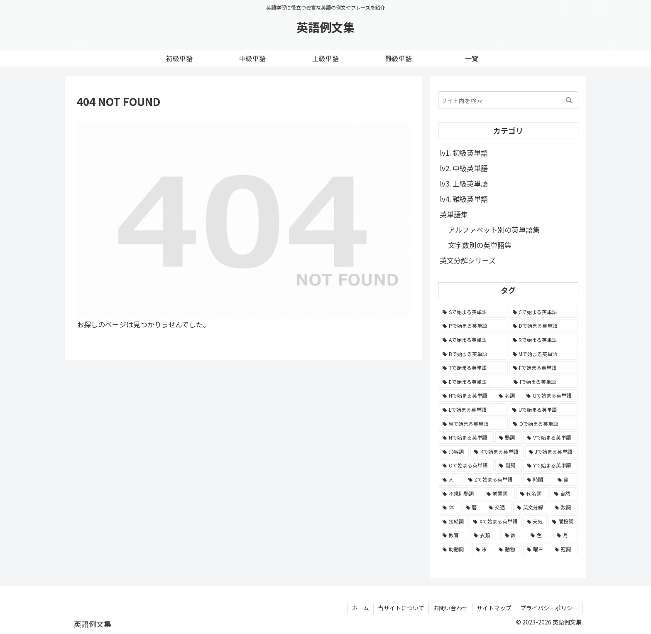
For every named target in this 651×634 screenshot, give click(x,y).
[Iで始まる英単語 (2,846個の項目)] (544, 382)
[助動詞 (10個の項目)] (454, 549)
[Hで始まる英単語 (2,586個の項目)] (466, 395)
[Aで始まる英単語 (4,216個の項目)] (473, 340)
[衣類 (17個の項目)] (484, 535)
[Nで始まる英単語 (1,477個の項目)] (466, 437)
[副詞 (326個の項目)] (508, 465)
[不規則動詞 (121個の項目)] (460, 493)
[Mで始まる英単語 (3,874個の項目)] (543, 354)
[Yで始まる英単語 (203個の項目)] (551, 465)
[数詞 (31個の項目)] (564, 507)
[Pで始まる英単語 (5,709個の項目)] (473, 325)
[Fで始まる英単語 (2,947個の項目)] (543, 367)
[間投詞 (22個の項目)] (563, 521)
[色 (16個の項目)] (539, 535)
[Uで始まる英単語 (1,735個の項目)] (543, 409)
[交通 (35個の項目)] (498, 507)
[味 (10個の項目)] (483, 549)
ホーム (360, 608)
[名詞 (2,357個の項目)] (508, 395)
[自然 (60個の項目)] (564, 493)
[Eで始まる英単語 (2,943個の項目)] (473, 382)
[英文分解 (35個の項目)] (531, 507)
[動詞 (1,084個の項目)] (508, 437)
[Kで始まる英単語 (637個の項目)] (496, 451)
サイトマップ (494, 608)
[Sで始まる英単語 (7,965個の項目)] (473, 312)
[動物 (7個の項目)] (508, 549)
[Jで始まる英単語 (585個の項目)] (551, 451)
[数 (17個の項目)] (513, 535)
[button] (569, 99)
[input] (508, 99)
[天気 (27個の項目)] (535, 521)
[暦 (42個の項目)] (473, 507)
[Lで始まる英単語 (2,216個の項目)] (473, 409)
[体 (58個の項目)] (449, 507)
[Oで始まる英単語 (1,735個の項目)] (543, 424)
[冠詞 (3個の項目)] (564, 549)
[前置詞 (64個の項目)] (499, 493)
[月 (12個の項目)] (565, 535)
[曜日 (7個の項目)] (536, 549)
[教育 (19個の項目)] (453, 535)
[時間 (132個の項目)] (537, 479)
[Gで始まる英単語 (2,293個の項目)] (550, 395)
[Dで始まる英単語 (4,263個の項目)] (543, 325)
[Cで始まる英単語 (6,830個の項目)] (543, 312)
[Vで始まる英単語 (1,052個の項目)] (550, 437)
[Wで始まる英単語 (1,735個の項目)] (473, 424)
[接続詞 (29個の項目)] (453, 521)
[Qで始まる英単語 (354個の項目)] (466, 465)
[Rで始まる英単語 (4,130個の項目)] (543, 340)
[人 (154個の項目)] (451, 479)
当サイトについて (401, 608)
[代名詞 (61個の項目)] (532, 493)
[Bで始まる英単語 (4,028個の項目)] (473, 354)
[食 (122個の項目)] (566, 479)
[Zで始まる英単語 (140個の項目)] (493, 479)
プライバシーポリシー (549, 608)
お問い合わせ (450, 608)
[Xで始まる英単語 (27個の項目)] (495, 521)
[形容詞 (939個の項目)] (454, 451)
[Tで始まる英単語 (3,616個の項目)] (473, 367)
